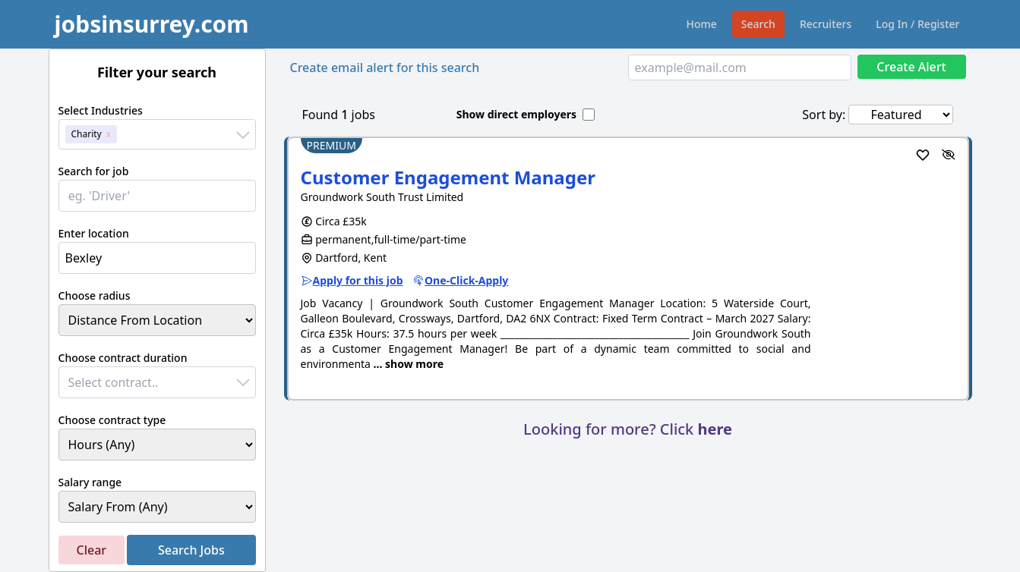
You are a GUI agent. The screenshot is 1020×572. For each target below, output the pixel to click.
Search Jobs (191, 550)
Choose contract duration (123, 357)
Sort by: (823, 114)
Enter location (93, 233)
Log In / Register (917, 24)
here (714, 429)
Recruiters (825, 24)
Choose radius (94, 295)
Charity (86, 133)
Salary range (90, 482)
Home (702, 24)
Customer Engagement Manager (448, 177)
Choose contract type (112, 420)
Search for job (93, 171)
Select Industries (100, 110)
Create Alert (911, 66)
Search (758, 24)
